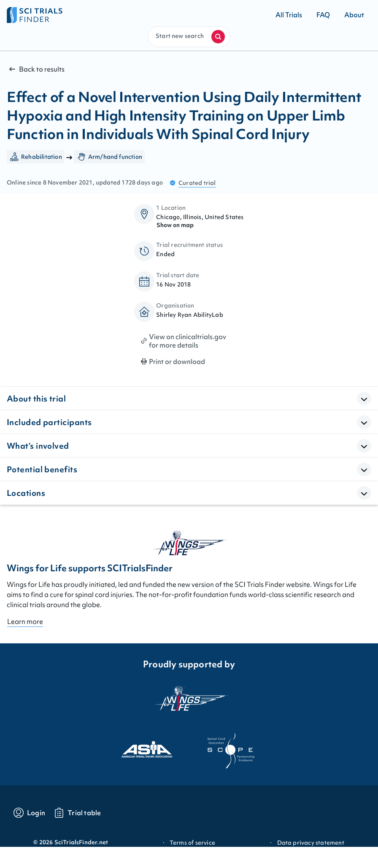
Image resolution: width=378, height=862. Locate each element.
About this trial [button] (36, 398)
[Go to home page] (98, 14)
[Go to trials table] (77, 812)
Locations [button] (26, 493)
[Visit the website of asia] (147, 751)
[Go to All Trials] (288, 14)
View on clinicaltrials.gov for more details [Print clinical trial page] (187, 341)
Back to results (36, 69)
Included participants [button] (49, 422)
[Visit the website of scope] (231, 751)
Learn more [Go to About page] (25, 621)
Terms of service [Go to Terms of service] (192, 842)
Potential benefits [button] (42, 469)
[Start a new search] (218, 36)
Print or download (177, 361)
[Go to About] (354, 14)
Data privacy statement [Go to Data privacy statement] (310, 842)
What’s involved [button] (38, 446)
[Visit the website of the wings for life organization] (189, 703)
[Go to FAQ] (323, 14)
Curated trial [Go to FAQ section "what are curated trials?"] (197, 183)
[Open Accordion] (364, 398)
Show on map (175, 225)
